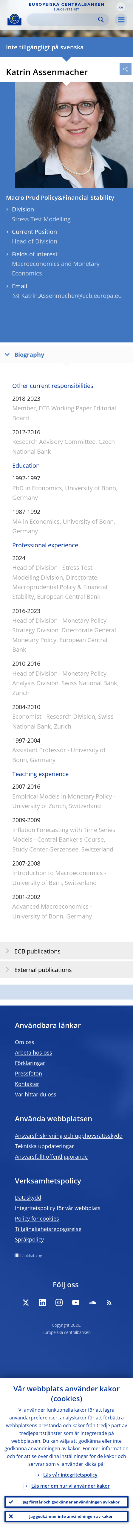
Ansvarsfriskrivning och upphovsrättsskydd (69, 1135)
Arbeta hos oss (33, 1052)
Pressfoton (28, 1073)
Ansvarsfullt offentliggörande (51, 1156)
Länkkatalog (31, 1256)
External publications (37, 969)
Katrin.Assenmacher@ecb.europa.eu (71, 296)
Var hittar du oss (35, 1094)
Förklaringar (30, 1063)
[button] (120, 6)
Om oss (24, 1042)
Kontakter (27, 1083)
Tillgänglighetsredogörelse (48, 1229)
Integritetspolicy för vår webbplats (57, 1208)
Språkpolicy (29, 1239)
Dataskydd (28, 1197)
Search (101, 19)
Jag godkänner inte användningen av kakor (71, 1516)
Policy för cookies (37, 1218)
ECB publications (31, 951)
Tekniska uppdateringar (44, 1146)
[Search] (63, 19)
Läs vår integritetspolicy (70, 1474)
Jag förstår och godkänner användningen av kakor (71, 1502)
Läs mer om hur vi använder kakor (70, 1486)
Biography (23, 354)
